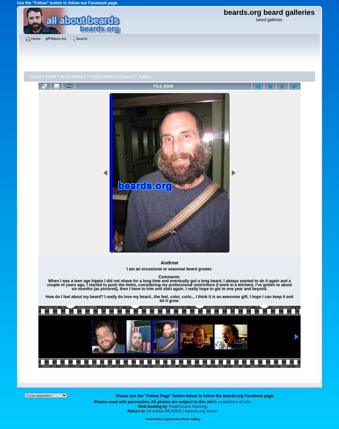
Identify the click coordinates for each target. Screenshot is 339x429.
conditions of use (234, 402)
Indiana (144, 76)
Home (35, 76)
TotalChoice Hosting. (188, 406)
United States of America (112, 76)
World (51, 76)
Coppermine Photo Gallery (182, 419)
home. (182, 411)
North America (73, 76)
